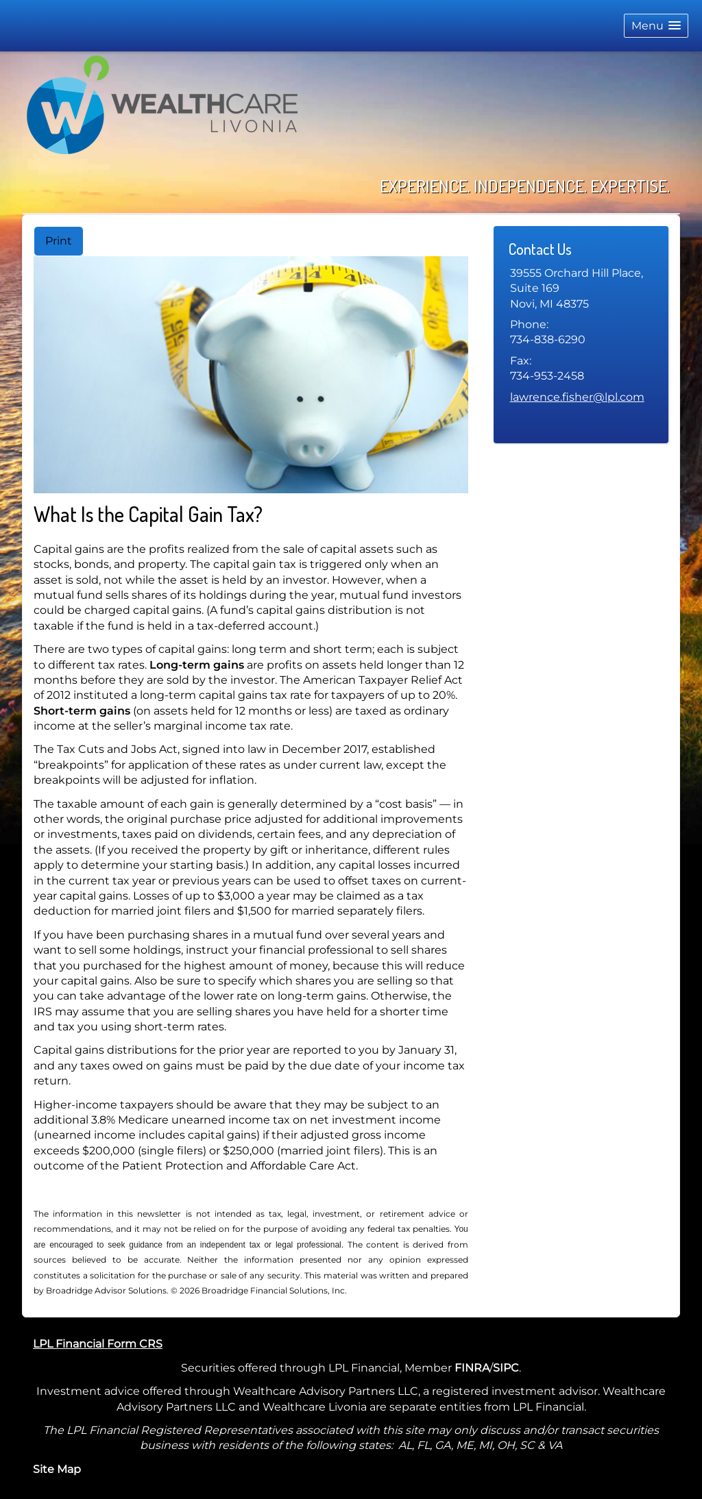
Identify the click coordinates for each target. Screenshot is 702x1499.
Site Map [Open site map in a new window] (57, 1469)
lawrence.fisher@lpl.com (577, 397)
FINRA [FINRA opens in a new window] (472, 1367)
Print (58, 240)
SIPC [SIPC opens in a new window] (506, 1367)
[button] (656, 26)
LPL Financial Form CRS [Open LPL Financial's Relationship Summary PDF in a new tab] (97, 1343)
